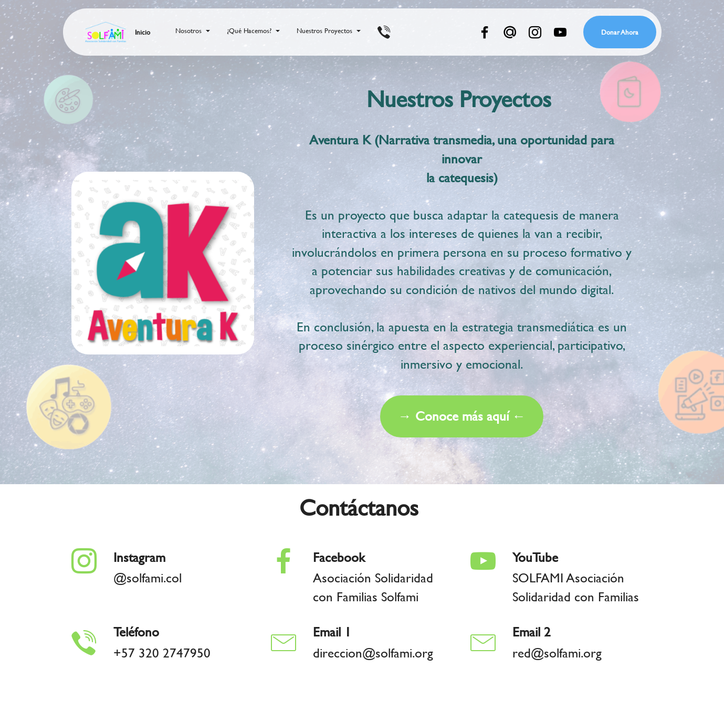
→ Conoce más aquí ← (462, 426)
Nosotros (188, 30)
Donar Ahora (619, 32)
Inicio (142, 32)
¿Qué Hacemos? (249, 30)
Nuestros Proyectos (324, 30)
